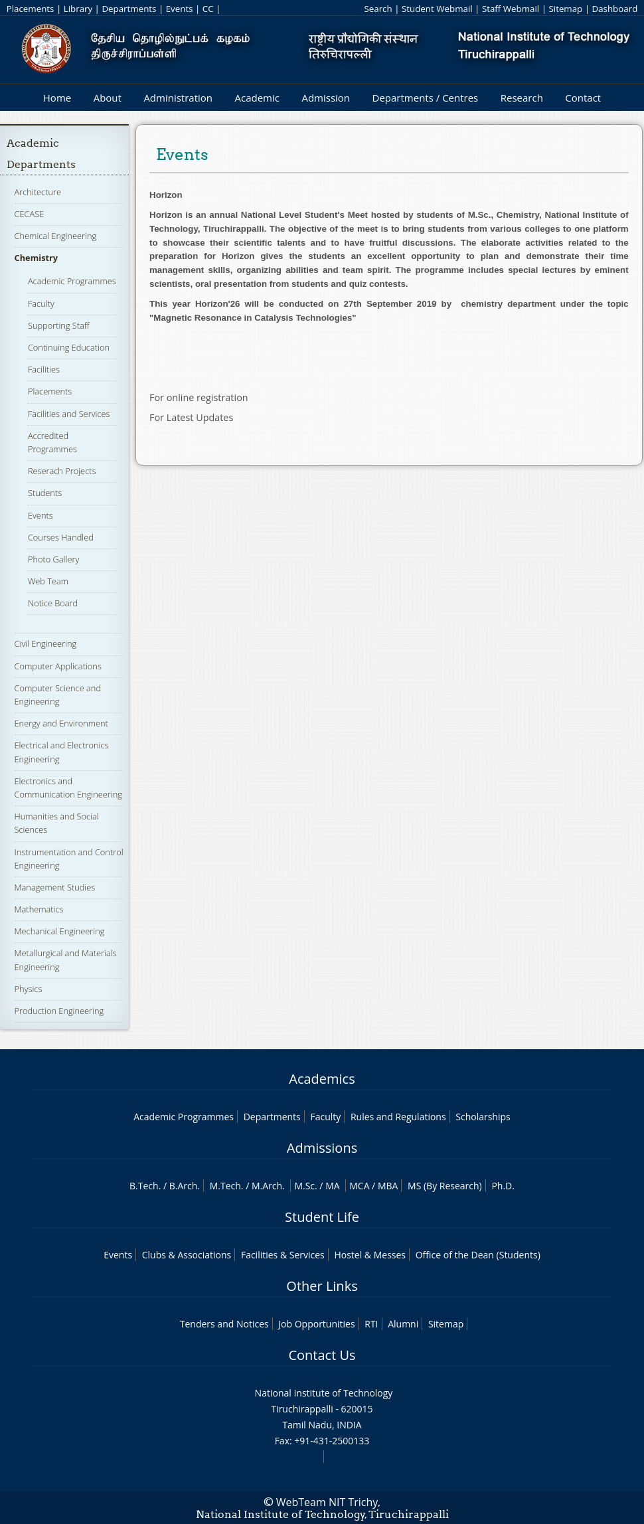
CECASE (29, 214)
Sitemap (565, 9)
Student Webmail (437, 9)
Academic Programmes (72, 281)
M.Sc (304, 1185)
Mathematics (39, 909)
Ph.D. (503, 1185)
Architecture (38, 192)
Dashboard (615, 9)
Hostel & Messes (370, 1254)
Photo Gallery (53, 559)
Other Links (321, 1286)
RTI (371, 1323)
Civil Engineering (46, 643)
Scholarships (482, 1116)
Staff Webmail (510, 9)
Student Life (322, 1217)
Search (378, 9)
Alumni (403, 1323)
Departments (129, 9)
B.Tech (144, 1185)
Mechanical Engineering (60, 931)
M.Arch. (268, 1185)
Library (78, 9)
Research (522, 97)
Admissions (322, 1148)
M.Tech (225, 1185)
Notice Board (53, 603)
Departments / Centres (425, 97)
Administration (177, 97)
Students (45, 493)
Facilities (44, 369)
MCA (359, 1185)
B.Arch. (184, 1185)
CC (208, 9)
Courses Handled (61, 537)
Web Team (48, 581)
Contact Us (321, 1355)
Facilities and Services (69, 414)
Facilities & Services (283, 1254)
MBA (388, 1185)
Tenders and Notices (224, 1323)
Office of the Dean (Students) (478, 1254)
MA (332, 1185)
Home (57, 97)
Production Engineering (59, 1011)
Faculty (41, 303)
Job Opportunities (316, 1323)
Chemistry (36, 258)
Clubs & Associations (187, 1254)
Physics (28, 989)
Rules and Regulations (398, 1116)
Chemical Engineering (56, 236)
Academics (322, 1079)
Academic (256, 97)
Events (179, 9)
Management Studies (55, 887)
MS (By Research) (445, 1185)
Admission (325, 97)
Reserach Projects (62, 471)
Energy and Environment (61, 723)
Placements (30, 9)
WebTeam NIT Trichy (327, 1502)
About (107, 97)
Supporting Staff (59, 325)
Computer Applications (58, 666)
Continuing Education (69, 347)
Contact (583, 97)
